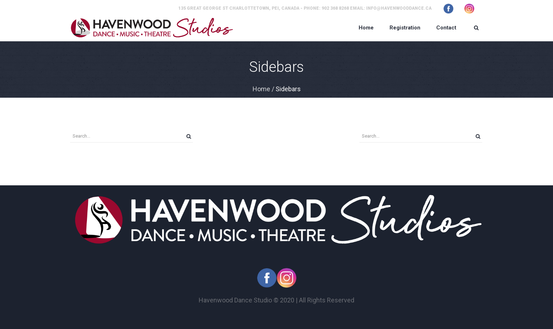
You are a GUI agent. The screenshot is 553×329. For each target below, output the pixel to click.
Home (261, 89)
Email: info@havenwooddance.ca (391, 8)
